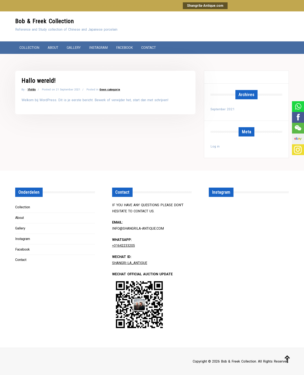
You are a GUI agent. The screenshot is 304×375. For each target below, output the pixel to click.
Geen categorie (109, 89)
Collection (29, 48)
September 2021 (222, 109)
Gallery (74, 48)
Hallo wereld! (39, 80)
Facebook (124, 48)
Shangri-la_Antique (129, 263)
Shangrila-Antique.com (205, 6)
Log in (215, 146)
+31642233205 (123, 246)
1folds (31, 89)
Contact (148, 48)
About (53, 48)
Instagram (98, 48)
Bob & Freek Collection (44, 21)
